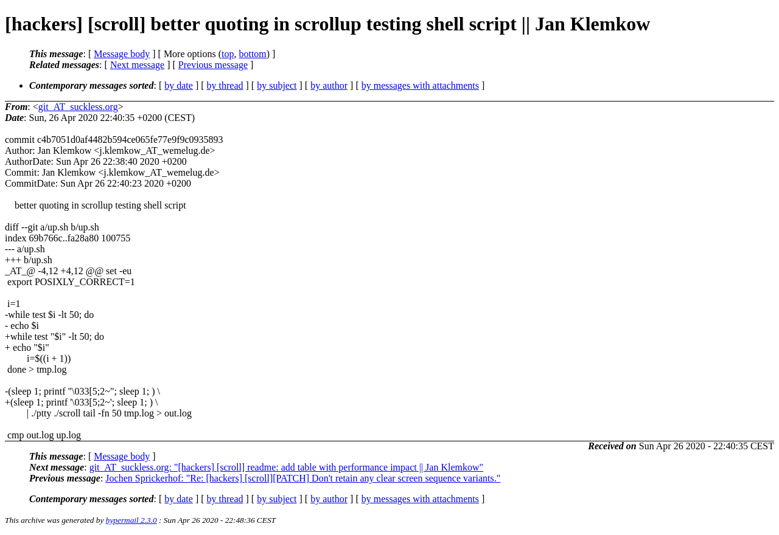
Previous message (213, 65)
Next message (137, 65)
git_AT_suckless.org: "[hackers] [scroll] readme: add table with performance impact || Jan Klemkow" (286, 467)
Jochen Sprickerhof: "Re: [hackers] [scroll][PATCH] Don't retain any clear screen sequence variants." (302, 478)
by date (178, 85)
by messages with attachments (420, 85)
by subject (276, 85)
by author (329, 85)
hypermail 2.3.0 (131, 520)
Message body (122, 54)
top (228, 54)
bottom (252, 54)
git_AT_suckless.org (78, 107)
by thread (225, 85)
